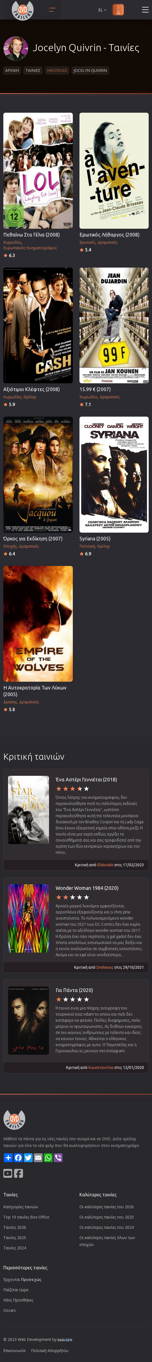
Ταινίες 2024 (14, 1247)
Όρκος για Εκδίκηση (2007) (33, 538)
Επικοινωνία (14, 1350)
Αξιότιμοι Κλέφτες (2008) (31, 389)
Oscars (9, 1310)
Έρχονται (22, 1279)
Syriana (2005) (94, 538)
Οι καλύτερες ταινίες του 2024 (106, 1227)
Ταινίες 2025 (14, 1237)
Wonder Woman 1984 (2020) (87, 888)
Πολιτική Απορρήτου (49, 1350)
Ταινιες (32, 70)
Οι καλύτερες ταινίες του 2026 (106, 1206)
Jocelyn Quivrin (90, 70)
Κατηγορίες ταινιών (20, 1206)
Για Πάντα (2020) (74, 990)
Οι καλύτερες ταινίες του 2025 (106, 1217)
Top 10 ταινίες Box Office (26, 1217)
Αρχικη (12, 70)
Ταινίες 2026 (14, 1227)
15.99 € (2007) (95, 389)
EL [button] (102, 9)
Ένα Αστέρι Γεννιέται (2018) (86, 779)
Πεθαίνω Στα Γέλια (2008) (31, 234)
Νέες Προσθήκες (18, 1300)
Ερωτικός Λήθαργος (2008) (109, 234)
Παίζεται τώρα (15, 1289)
